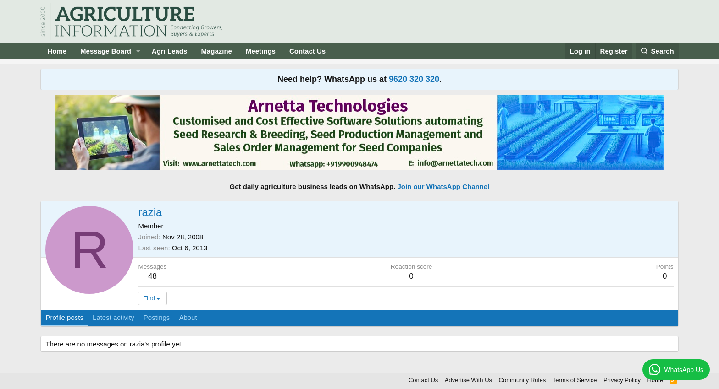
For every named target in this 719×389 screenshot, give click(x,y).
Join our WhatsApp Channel (444, 186)
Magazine (216, 51)
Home (56, 51)
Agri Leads (170, 51)
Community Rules (522, 380)
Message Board (105, 51)
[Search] (657, 51)
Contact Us (307, 51)
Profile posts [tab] (64, 317)
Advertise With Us (468, 380)
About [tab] (188, 317)
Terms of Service (575, 380)
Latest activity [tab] (113, 317)
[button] (138, 51)
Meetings (261, 51)
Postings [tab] (157, 317)
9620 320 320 (414, 79)
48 (152, 276)
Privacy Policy (622, 380)
